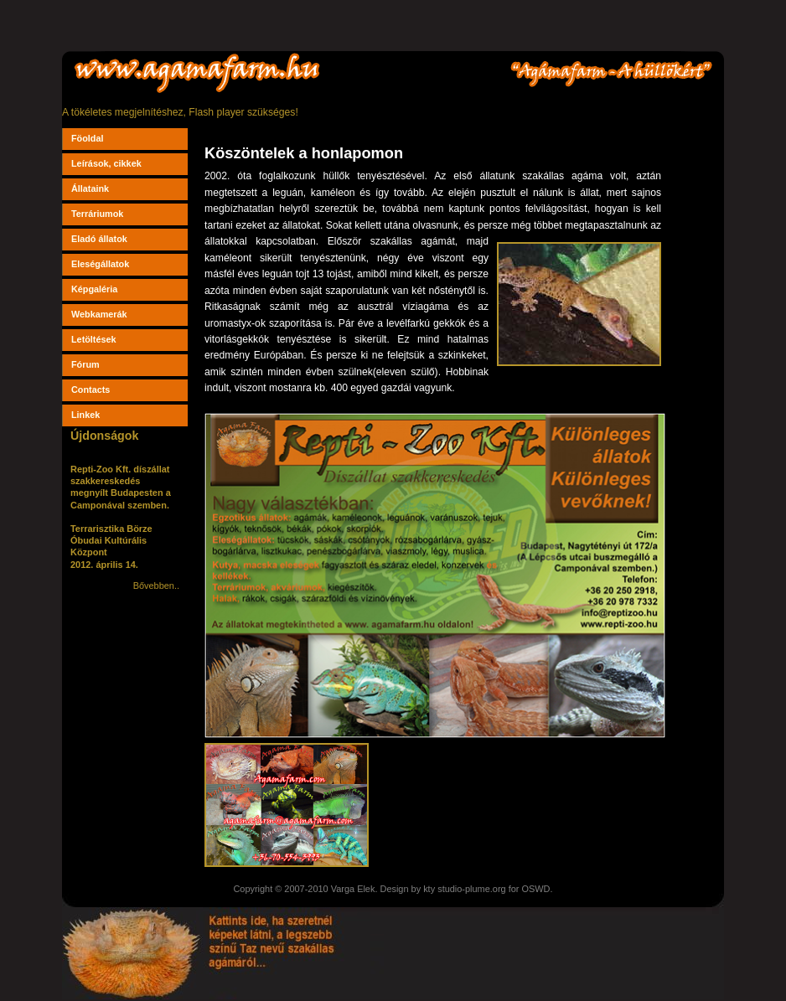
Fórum (85, 364)
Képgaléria (94, 289)
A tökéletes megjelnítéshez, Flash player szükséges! (180, 112)
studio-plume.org (471, 889)
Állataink (90, 188)
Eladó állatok (99, 239)
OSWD (535, 889)
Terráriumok (97, 214)
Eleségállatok (100, 264)
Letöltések (93, 339)
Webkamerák (99, 314)
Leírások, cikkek (106, 163)
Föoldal (87, 138)
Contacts (90, 389)
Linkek (85, 415)
